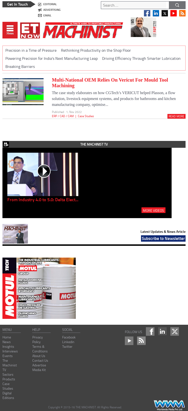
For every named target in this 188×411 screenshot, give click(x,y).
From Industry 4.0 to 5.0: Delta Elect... (42, 199)
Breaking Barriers (20, 66)
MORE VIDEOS (153, 210)
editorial (50, 4)
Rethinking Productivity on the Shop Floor (96, 50)
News (6, 341)
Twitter (67, 346)
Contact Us (40, 360)
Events (7, 355)
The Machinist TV (9, 365)
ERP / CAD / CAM (63, 116)
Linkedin (68, 341)
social (67, 329)
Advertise (39, 365)
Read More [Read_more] (176, 116)
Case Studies (86, 116)
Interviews (10, 351)
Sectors (7, 374)
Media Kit (39, 369)
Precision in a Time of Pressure (31, 50)
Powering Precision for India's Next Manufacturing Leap (51, 58)
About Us (38, 355)
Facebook (69, 337)
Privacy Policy (37, 339)
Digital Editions (8, 395)
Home (6, 337)
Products (8, 379)
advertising (51, 10)
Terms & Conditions (40, 348)
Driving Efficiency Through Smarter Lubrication (141, 58)
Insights (8, 346)
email (47, 15)
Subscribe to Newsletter (163, 238)
